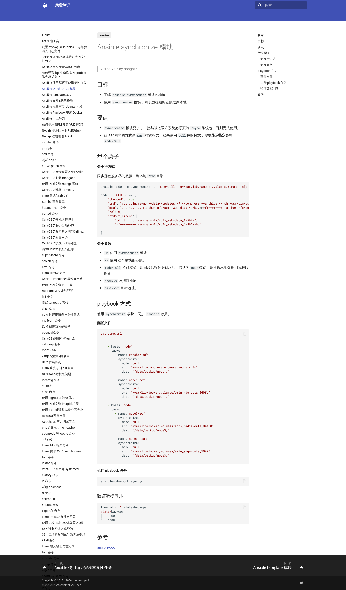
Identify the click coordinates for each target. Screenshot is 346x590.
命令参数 (266, 65)
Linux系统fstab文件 (55, 195)
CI (193, 16)
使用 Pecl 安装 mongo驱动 (60, 184)
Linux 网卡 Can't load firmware (62, 451)
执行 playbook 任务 (273, 83)
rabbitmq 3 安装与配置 (57, 291)
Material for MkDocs (68, 585)
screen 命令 (50, 261)
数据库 (153, 16)
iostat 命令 (49, 463)
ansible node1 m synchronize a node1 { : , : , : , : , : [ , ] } (175, 210)
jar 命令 (47, 148)
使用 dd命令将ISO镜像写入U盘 (63, 522)
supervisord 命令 (53, 255)
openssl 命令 (50, 332)
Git (214, 16)
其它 (255, 16)
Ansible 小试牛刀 (53, 118)
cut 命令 (47, 439)
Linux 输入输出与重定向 (58, 546)
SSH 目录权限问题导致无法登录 (63, 534)
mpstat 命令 (50, 142)
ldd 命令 (47, 297)
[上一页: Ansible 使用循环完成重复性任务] (78, 565)
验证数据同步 (269, 88)
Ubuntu (169, 16)
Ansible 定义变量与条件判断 (61, 67)
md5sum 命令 (51, 320)
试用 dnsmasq (52, 487)
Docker (72, 16)
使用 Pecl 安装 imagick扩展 (60, 404)
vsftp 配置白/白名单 (56, 356)
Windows (240, 16)
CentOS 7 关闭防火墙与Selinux (63, 231)
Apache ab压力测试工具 (58, 421)
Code (110, 16)
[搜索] (281, 5)
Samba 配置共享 (53, 201)
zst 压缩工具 (50, 41)
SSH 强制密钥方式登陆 (57, 528)
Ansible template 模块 (56, 94)
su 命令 (47, 386)
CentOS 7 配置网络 (55, 237)
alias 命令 (48, 392)
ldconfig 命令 (51, 380)
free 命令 (48, 457)
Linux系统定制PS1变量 (57, 368)
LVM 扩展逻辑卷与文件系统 (61, 314)
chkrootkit (49, 499)
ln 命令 (46, 481)
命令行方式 (268, 59)
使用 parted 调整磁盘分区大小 (62, 409)
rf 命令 (46, 493)
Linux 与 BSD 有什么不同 (59, 517)
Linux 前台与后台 (54, 273)
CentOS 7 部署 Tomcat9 (58, 190)
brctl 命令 (48, 267)
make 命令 (49, 350)
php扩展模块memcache (58, 427)
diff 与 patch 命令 (54, 166)
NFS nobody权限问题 (56, 374)
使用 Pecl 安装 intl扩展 (57, 285)
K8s (99, 16)
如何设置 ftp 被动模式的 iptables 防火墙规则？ (64, 75)
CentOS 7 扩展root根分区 (59, 243)
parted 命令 (50, 213)
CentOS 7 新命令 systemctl (60, 469)
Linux (86, 16)
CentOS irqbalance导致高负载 (62, 279)
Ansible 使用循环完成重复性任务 (64, 83)
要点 (261, 47)
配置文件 (266, 77)
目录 (261, 35)
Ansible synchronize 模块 (59, 88)
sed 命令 (48, 154)
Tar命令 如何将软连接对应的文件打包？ (64, 59)
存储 (225, 16)
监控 (203, 16)
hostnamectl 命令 (54, 207)
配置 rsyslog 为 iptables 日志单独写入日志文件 (64, 49)
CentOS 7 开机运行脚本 (58, 219)
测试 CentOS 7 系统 (55, 302)
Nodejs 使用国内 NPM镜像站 (61, 130)
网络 (183, 16)
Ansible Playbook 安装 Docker (62, 112)
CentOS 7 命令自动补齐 (58, 225)
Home (46, 16)
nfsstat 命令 (50, 505)
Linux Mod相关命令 (55, 445)
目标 (261, 41)
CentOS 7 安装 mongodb (58, 178)
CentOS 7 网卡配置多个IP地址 (62, 172)
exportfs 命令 (51, 511)
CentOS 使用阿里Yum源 (58, 338)
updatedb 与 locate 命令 (58, 433)
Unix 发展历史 (51, 362)
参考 (261, 94)
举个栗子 (264, 53)
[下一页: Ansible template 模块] (277, 565)
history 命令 (50, 475)
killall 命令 (48, 540)
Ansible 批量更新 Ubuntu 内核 (62, 106)
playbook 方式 (267, 71)
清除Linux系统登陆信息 (58, 249)
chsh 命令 (48, 308)
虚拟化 (124, 16)
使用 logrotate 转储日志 (58, 398)
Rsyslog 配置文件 (54, 415)
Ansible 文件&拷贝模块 (57, 100)
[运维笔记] (44, 5)
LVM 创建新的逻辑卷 (56, 326)
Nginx (139, 16)
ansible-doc (106, 547)
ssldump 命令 (51, 344)
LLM (59, 16)
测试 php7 (49, 160)
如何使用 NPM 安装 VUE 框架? (62, 124)
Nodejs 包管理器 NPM (57, 136)
